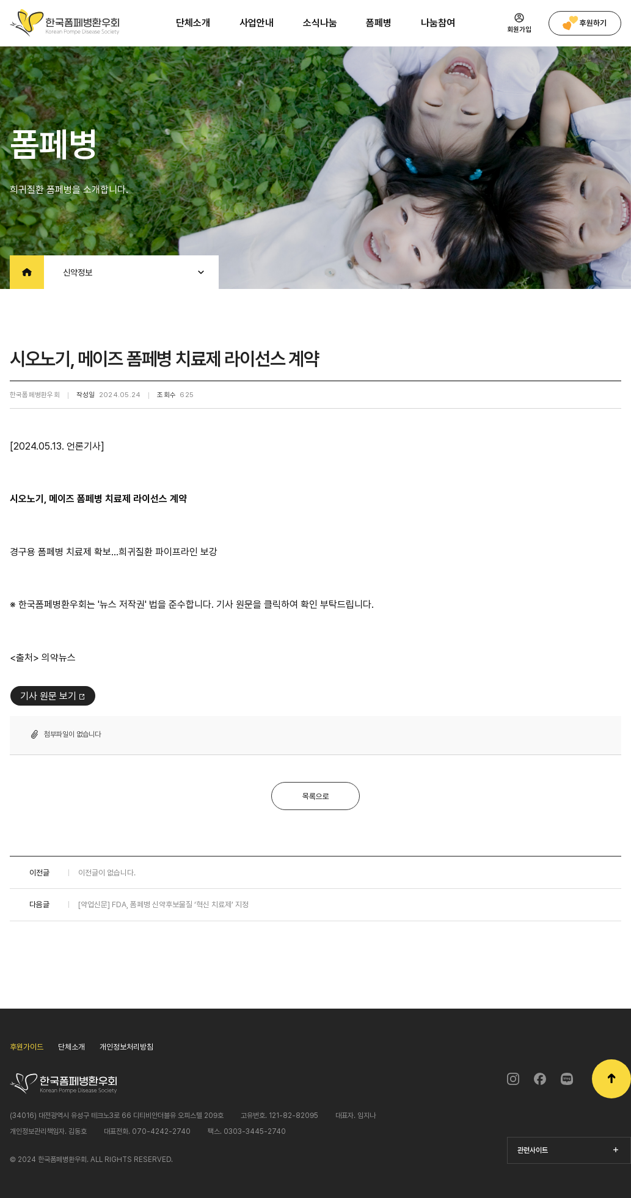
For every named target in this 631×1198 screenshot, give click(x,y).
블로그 (567, 1079)
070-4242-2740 (161, 1131)
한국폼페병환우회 (64, 23)
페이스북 (540, 1079)
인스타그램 (513, 1079)
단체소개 (71, 1046)
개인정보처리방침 (126, 1046)
